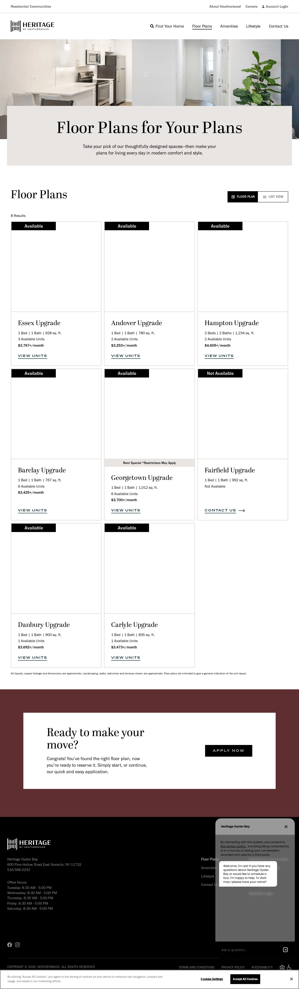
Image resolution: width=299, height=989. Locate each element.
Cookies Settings (212, 979)
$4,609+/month (218, 345)
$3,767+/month (31, 345)
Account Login (275, 6)
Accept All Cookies (245, 979)
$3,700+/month (124, 500)
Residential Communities (31, 6)
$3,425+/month (31, 492)
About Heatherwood (225, 6)
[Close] (291, 979)
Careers (251, 6)
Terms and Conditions (196, 967)
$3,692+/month (31, 647)
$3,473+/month (124, 647)
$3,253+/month (124, 345)
